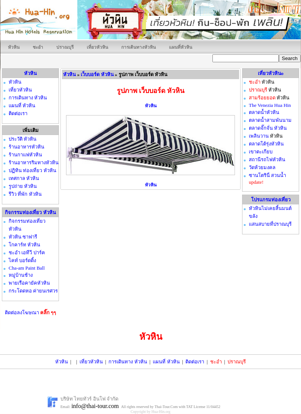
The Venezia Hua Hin (270, 105)
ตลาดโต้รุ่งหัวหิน (266, 144)
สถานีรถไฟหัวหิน (267, 159)
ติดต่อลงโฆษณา (30, 312)
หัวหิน (14, 47)
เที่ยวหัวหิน (97, 47)
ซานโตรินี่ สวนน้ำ (267, 175)
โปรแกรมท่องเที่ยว (270, 199)
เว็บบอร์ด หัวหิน (97, 74)
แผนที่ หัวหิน (166, 361)
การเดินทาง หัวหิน (127, 361)
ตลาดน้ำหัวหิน (264, 112)
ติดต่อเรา (194, 361)
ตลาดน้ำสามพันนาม (270, 120)
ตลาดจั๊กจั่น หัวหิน (268, 128)
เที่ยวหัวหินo (271, 73)
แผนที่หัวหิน (180, 47)
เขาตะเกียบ (260, 151)
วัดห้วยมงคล (262, 167)
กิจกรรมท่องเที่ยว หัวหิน (30, 212)
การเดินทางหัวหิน (138, 47)
